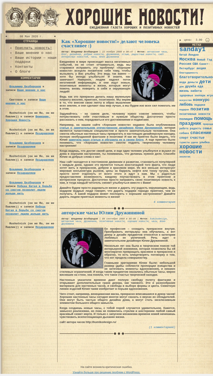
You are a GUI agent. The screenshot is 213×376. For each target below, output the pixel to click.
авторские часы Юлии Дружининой (103, 212)
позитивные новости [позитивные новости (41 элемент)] (194, 114)
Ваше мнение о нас (33, 53)
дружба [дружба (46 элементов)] (190, 86)
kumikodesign (158, 219)
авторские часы (157, 51)
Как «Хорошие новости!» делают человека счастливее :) (110, 43)
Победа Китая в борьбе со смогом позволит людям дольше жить (29, 190)
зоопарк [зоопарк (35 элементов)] (199, 95)
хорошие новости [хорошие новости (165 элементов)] (190, 149)
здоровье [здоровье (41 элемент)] (186, 95)
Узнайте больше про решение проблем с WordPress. (106, 372)
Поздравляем (44, 133)
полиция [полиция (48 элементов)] (186, 119)
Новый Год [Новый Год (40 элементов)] (204, 59)
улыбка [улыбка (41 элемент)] (204, 142)
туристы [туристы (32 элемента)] (184, 142)
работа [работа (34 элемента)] (184, 128)
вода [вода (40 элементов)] (182, 82)
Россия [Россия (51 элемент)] (185, 64)
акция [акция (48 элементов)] (201, 68)
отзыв (125, 54)
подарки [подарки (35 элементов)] (199, 105)
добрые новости (94, 54)
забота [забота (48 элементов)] (196, 91)
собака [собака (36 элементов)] (184, 133)
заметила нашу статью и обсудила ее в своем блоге (106, 139)
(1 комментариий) (162, 327)
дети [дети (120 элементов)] (205, 82)
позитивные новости (112, 221)
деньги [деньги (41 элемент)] (192, 82)
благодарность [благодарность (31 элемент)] (188, 73)
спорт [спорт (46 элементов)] (184, 138)
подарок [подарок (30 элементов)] (184, 109)
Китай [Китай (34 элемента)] (183, 54)
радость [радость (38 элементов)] (195, 128)
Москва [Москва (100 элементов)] (187, 59)
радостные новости (143, 54)
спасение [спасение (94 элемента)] (200, 132)
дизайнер (75, 54)
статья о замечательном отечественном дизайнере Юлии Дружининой (111, 127)
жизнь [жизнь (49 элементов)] (184, 91)
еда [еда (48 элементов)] (200, 86)
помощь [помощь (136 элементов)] (203, 118)
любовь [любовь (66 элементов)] (186, 104)
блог (64, 54)
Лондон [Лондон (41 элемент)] (193, 54)
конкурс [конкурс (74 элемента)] (201, 100)
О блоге (22, 72)
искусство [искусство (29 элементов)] (185, 100)
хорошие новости (137, 221)
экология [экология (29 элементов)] (184, 157)
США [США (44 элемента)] (195, 64)
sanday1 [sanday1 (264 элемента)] (192, 49)
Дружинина (112, 54)
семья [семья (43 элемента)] (207, 128)
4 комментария (164, 202)
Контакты (24, 67)
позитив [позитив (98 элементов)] (199, 109)
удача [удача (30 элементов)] (194, 142)
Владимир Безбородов (25, 86)
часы (93, 57)
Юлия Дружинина (109, 57)
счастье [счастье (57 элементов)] (197, 138)
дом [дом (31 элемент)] (181, 86)
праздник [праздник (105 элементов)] (190, 123)
